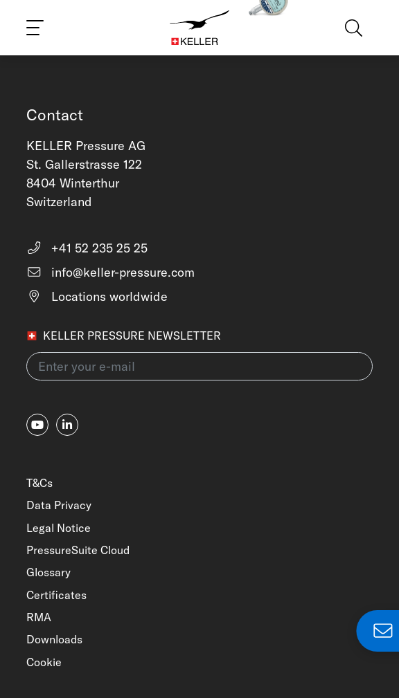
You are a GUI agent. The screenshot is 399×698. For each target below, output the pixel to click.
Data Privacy (58, 505)
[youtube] (37, 425)
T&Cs (39, 483)
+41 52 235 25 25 (87, 248)
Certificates (56, 595)
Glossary (48, 572)
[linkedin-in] (67, 425)
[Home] (199, 27)
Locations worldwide (97, 296)
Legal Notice (58, 528)
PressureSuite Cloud (78, 550)
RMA (38, 617)
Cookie (44, 662)
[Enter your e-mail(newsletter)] (199, 366)
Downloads (54, 639)
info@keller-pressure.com (110, 272)
